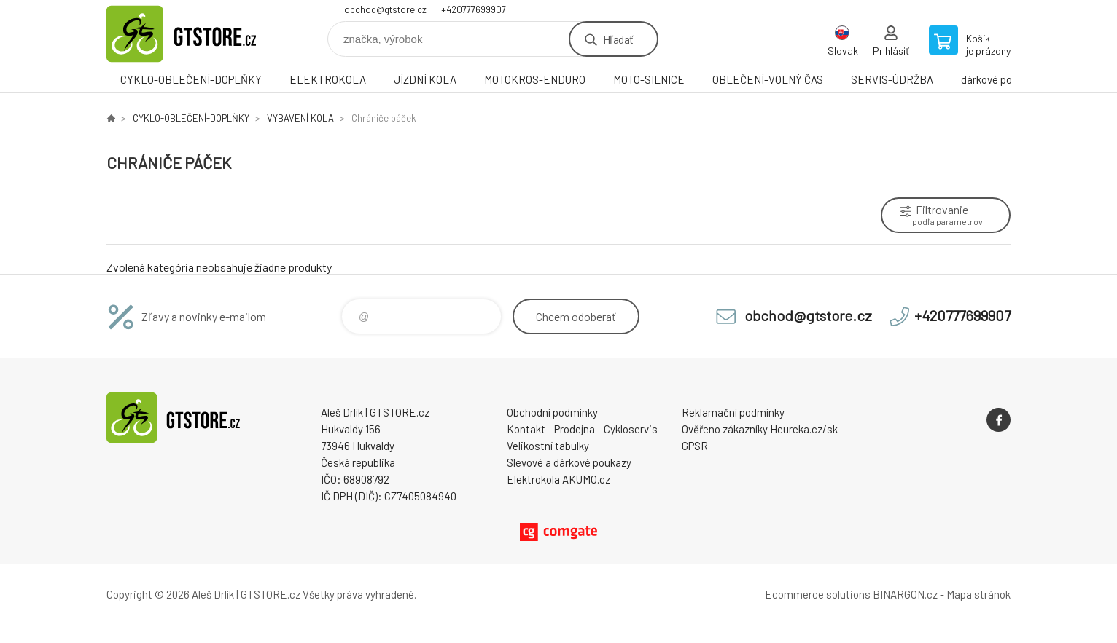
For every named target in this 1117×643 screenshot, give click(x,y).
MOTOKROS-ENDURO (534, 79)
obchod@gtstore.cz (385, 9)
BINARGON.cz (905, 594)
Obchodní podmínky (552, 412)
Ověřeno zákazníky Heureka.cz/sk (760, 428)
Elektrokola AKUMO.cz (558, 479)
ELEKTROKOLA (327, 79)
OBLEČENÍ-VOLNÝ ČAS (767, 79)
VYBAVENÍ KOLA (300, 118)
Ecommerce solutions (818, 594)
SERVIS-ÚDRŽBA (892, 79)
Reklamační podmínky (733, 412)
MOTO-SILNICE (649, 79)
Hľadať (618, 39)
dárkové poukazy (1000, 79)
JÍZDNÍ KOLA (425, 79)
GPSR (695, 445)
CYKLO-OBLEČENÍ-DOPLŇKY (191, 79)
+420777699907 (473, 9)
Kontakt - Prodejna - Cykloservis (582, 428)
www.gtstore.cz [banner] (193, 34)
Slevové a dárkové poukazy (569, 462)
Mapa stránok (978, 594)
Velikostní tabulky (548, 445)
